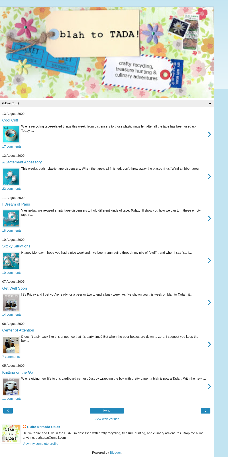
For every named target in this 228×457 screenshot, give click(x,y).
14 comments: (12, 314)
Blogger (115, 452)
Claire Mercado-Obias (43, 427)
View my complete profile (40, 443)
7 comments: (11, 356)
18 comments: (12, 230)
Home (106, 410)
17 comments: (12, 146)
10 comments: (12, 272)
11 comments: (12, 398)
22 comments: (12, 188)
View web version (106, 419)
